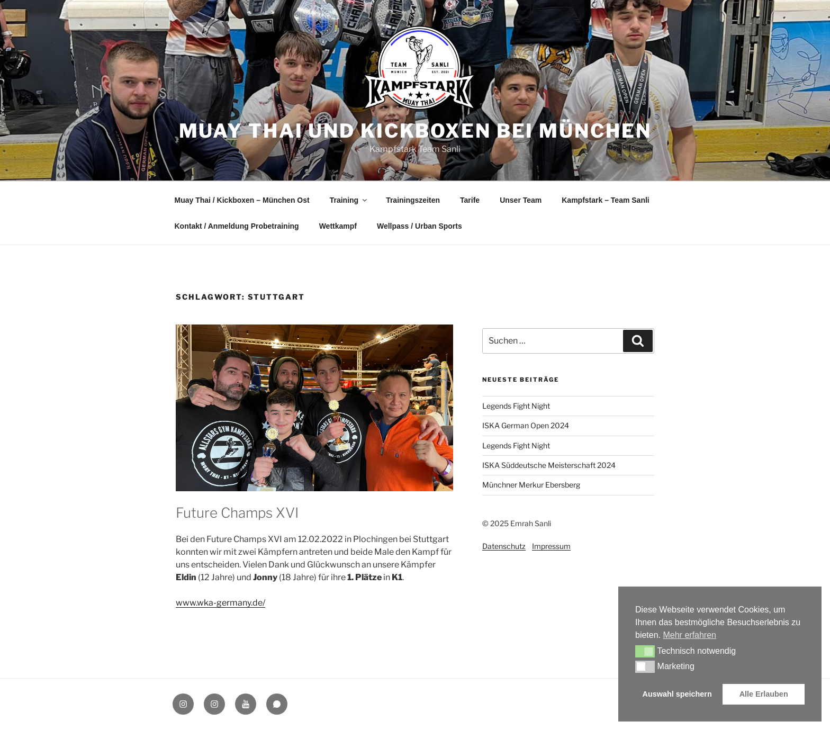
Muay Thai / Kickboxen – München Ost (242, 200)
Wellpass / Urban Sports (419, 226)
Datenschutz (504, 546)
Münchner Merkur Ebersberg (531, 484)
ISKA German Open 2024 (525, 425)
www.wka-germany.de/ (220, 603)
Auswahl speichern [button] (677, 694)
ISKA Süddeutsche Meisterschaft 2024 (549, 465)
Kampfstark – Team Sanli (605, 200)
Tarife (470, 200)
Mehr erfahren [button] (689, 634)
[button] (645, 651)
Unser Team (521, 200)
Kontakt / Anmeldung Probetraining (237, 226)
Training (349, 200)
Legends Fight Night (516, 405)
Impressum (551, 546)
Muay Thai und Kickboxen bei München (415, 130)
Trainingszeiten (413, 200)
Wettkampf (338, 226)
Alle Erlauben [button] (763, 694)
